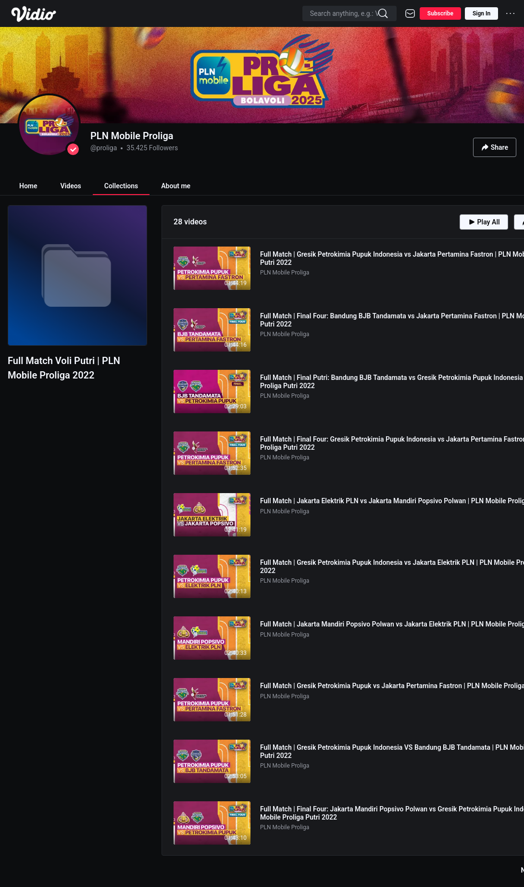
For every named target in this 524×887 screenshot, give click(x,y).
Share (494, 147)
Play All (484, 222)
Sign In (481, 13)
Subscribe (440, 13)
